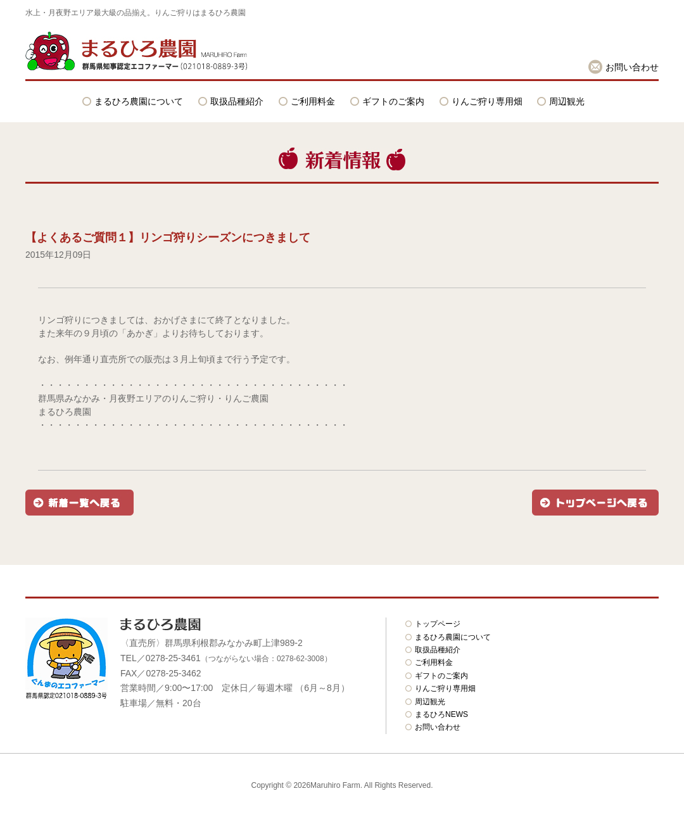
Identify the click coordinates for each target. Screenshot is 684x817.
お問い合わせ (632, 67)
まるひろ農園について (138, 101)
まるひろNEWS (441, 714)
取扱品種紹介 (236, 101)
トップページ (437, 623)
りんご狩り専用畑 (487, 101)
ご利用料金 (313, 101)
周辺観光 (567, 101)
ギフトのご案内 (393, 101)
